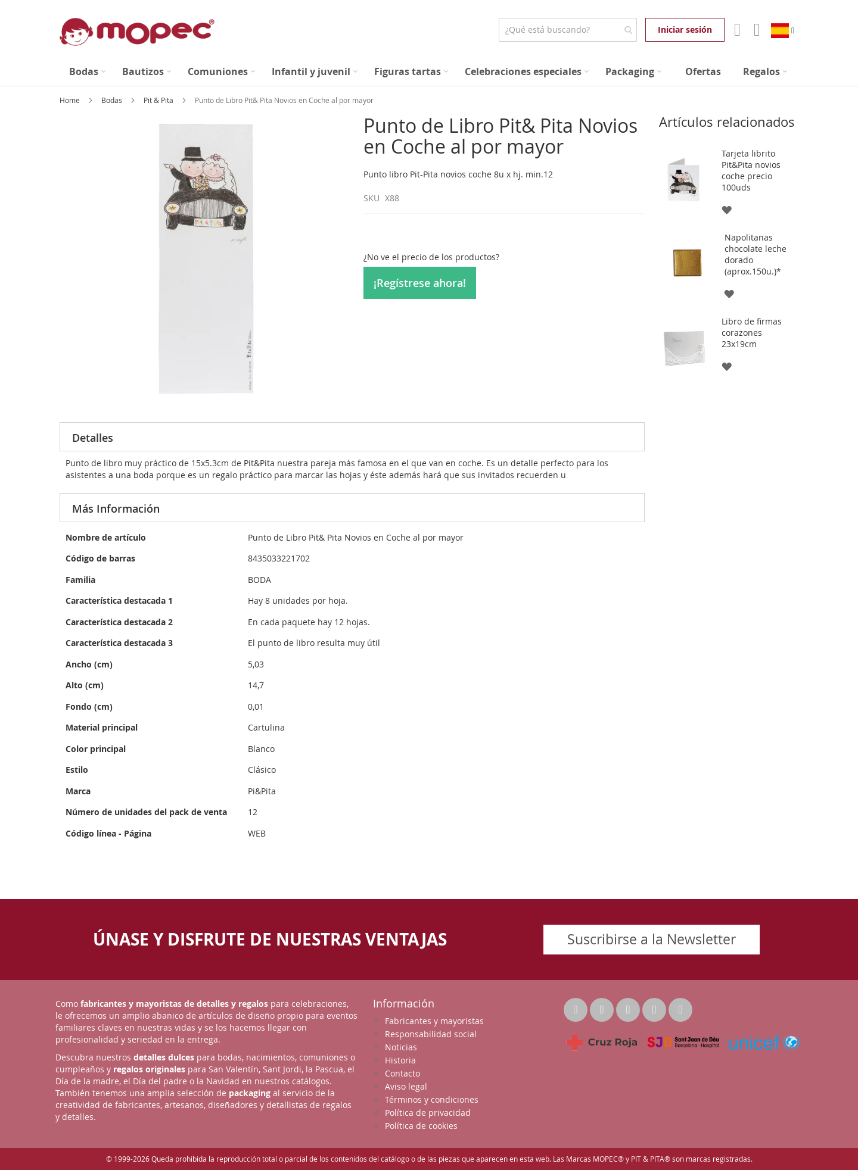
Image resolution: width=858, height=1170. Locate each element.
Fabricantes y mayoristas (434, 1021)
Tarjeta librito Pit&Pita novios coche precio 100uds (751, 170)
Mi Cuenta (736, 30)
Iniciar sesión (685, 29)
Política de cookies (421, 1125)
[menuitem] (87, 72)
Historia (400, 1060)
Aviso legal (406, 1086)
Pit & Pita (159, 100)
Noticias (401, 1047)
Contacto (402, 1073)
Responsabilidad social (431, 1034)
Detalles (92, 437)
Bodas (112, 100)
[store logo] (137, 32)
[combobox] (567, 30)
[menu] (429, 72)
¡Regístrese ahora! (420, 283)
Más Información (116, 508)
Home (71, 100)
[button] (726, 209)
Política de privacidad (428, 1112)
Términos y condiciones (431, 1099)
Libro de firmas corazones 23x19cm (752, 333)
